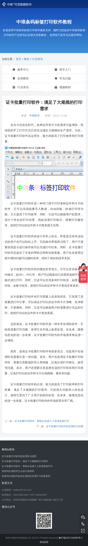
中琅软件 (34, 115)
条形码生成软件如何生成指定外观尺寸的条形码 (26, 476)
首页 (18, 59)
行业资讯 (37, 59)
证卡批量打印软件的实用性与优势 (64, 426)
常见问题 (62, 78)
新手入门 (62, 69)
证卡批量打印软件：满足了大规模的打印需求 (25, 461)
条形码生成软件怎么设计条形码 (18, 471)
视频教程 (62, 87)
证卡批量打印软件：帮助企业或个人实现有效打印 (42, 421)
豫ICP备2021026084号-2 (70, 537)
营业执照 (44, 542)
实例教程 (20, 78)
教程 (26, 59)
